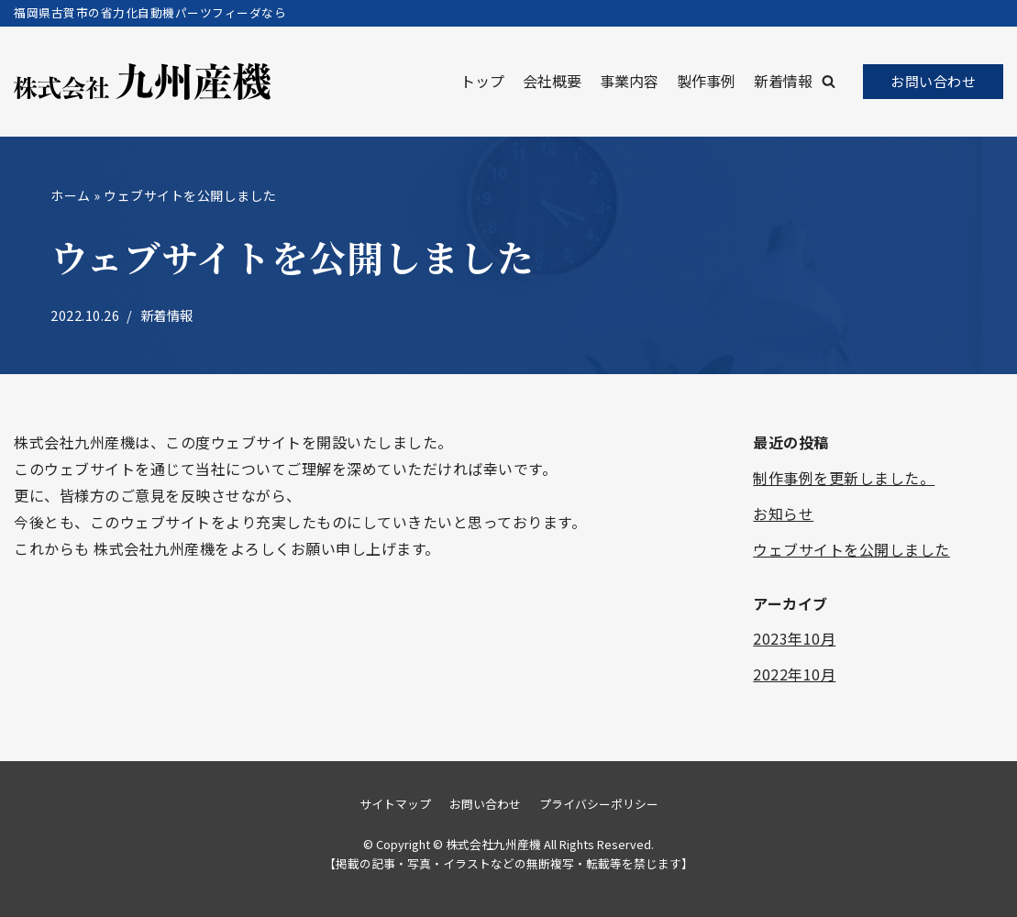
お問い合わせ (933, 81)
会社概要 (552, 81)
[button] (828, 81)
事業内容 (629, 81)
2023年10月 (794, 638)
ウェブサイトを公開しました (851, 549)
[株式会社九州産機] (142, 81)
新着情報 (783, 81)
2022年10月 (794, 674)
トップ (482, 81)
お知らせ (783, 514)
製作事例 (706, 81)
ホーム (70, 195)
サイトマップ (395, 803)
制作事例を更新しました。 (843, 478)
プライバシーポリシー (598, 803)
